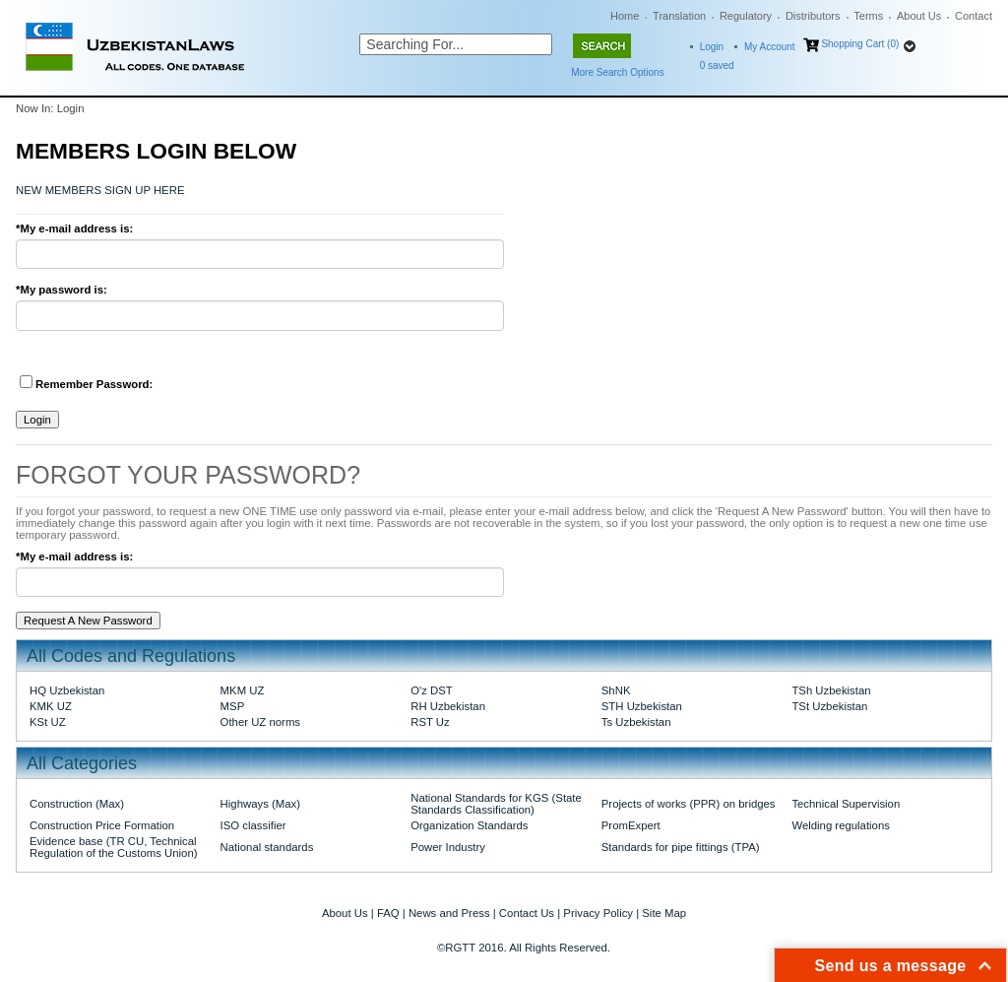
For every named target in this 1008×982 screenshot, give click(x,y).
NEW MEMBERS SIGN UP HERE (100, 190)
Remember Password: (86, 382)
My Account (769, 46)
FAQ (388, 913)
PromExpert (631, 825)
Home (624, 16)
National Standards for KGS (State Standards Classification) (496, 804)
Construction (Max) (77, 804)
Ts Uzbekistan (636, 722)
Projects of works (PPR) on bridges (688, 804)
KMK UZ (51, 706)
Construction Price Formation (102, 825)
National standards (267, 847)
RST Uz (430, 722)
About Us (919, 16)
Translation (679, 16)
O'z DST (431, 690)
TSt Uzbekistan (829, 706)
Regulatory (746, 16)
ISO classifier (253, 825)
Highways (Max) (260, 804)
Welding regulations (840, 825)
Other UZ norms (260, 722)
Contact (973, 16)
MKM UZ (242, 690)
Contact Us (526, 913)
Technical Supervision (845, 804)
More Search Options (617, 72)
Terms (868, 16)
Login (712, 46)
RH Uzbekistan (447, 706)
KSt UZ (48, 722)
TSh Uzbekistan (830, 690)
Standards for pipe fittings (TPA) (680, 847)
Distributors (813, 16)
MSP (232, 706)
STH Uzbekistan (641, 706)
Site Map (664, 913)
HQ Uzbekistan (67, 690)
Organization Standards (469, 825)
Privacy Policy (598, 913)
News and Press (449, 913)
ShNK (616, 690)
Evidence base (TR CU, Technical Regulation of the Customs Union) (113, 847)
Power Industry (447, 847)
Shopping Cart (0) (860, 43)
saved (717, 65)
